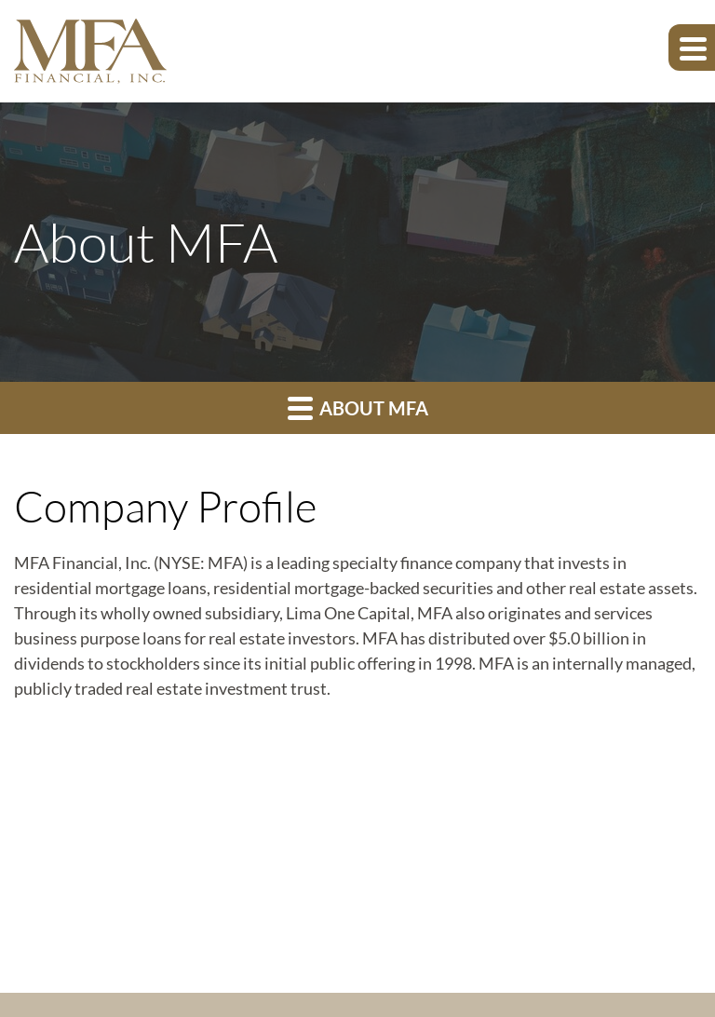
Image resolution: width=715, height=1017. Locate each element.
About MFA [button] (358, 407)
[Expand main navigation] (691, 47)
